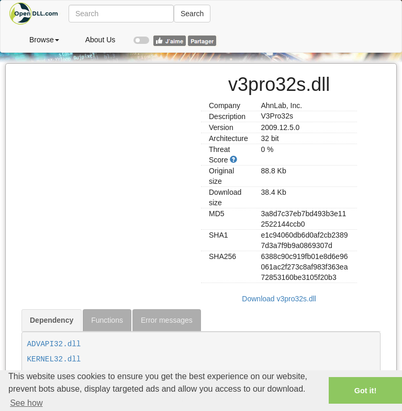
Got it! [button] (365, 390)
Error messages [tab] (167, 320)
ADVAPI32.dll (54, 344)
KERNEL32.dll (54, 359)
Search (192, 13)
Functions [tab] (107, 320)
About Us (100, 40)
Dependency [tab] (51, 320)
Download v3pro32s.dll (279, 299)
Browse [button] (44, 40)
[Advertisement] (107, 129)
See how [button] (26, 402)
